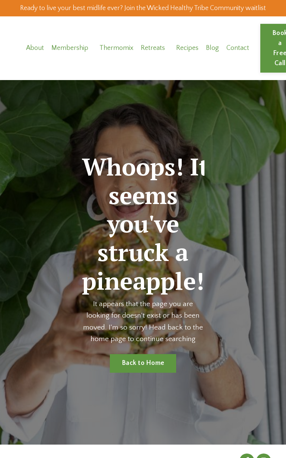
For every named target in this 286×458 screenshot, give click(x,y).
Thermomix (117, 61)
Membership (70, 61)
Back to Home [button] (143, 377)
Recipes (188, 61)
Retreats (153, 61)
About (35, 61)
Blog (212, 61)
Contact (238, 61)
